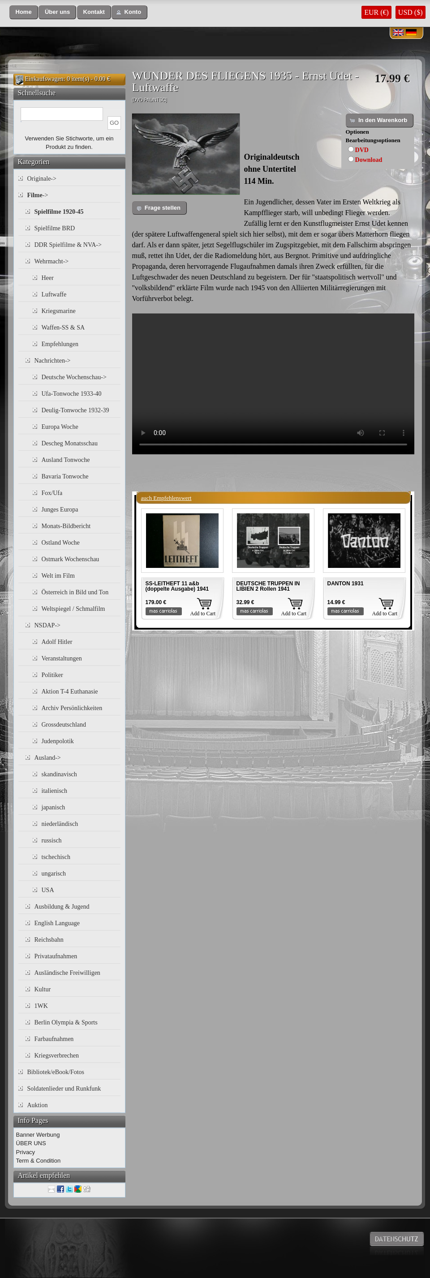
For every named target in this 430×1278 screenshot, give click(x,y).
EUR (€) (376, 12)
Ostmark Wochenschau (70, 559)
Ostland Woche (61, 542)
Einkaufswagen (44, 79)
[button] (23, 12)
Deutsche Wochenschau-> (74, 377)
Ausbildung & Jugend (62, 906)
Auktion (37, 1105)
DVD (362, 150)
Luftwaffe (54, 294)
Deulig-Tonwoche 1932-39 (75, 410)
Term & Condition (38, 1160)
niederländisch (60, 824)
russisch (52, 840)
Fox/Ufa (52, 493)
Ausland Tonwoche (66, 460)
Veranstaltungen (62, 658)
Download (369, 160)
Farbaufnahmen (54, 1039)
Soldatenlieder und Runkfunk (64, 1088)
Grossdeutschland (64, 724)
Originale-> (41, 178)
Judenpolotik (58, 741)
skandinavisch (59, 774)
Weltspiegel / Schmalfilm (73, 608)
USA (48, 890)
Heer (48, 278)
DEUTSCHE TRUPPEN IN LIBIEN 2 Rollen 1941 (268, 586)
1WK (41, 1006)
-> (37, 195)
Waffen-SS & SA (63, 327)
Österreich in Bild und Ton (75, 592)
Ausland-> (47, 757)
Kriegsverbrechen (56, 1055)
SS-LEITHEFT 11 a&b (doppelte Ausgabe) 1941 (177, 586)
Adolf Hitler (57, 642)
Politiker (52, 675)
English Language (57, 923)
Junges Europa (60, 509)
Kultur (42, 989)
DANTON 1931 (345, 583)
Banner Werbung (38, 1134)
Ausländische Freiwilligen (67, 972)
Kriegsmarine (59, 311)
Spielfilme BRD (54, 228)
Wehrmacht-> (51, 261)
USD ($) (410, 12)
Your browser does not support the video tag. (273, 383)
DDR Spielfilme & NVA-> (68, 244)
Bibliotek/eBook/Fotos (56, 1072)
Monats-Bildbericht (66, 526)
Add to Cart (203, 613)
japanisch (53, 807)
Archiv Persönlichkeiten (72, 708)
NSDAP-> (47, 625)
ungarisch (54, 873)
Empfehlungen (60, 344)
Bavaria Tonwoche (65, 476)
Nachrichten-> (52, 360)
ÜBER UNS (31, 1143)
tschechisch (56, 857)
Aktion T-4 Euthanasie (70, 691)
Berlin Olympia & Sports (66, 1022)
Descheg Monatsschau (70, 443)
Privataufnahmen (55, 956)
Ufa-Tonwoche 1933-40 (72, 393)
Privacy (25, 1152)
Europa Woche (60, 426)
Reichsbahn (49, 939)
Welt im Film (58, 575)
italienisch (55, 790)
